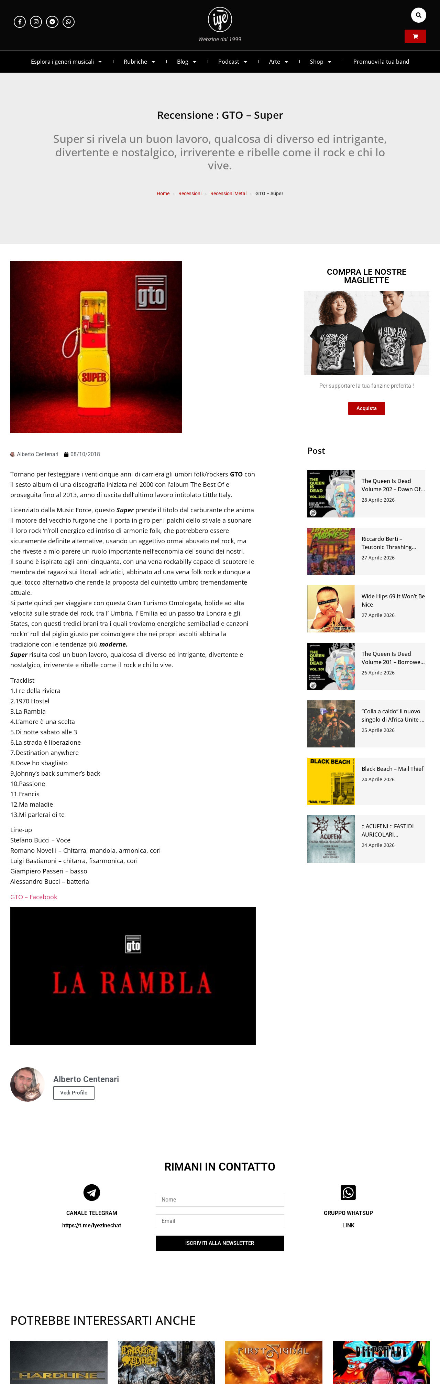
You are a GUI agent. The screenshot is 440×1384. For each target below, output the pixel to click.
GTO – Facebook (33, 897)
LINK (348, 1225)
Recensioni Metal (228, 193)
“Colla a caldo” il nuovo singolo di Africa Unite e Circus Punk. (392, 719)
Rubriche (140, 61)
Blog (187, 61)
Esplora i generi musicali (67, 61)
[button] (418, 15)
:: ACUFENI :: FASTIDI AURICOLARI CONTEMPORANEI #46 (391, 834)
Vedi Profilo (74, 1093)
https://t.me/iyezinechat (91, 1225)
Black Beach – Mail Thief (393, 769)
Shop (321, 61)
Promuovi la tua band (381, 61)
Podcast (233, 61)
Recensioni (189, 193)
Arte (279, 61)
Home (163, 193)
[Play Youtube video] (133, 976)
